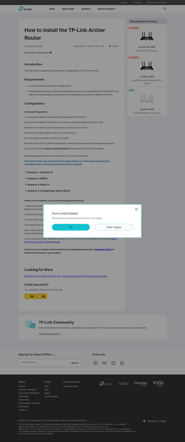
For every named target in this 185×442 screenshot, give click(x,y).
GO (71, 227)
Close (136, 209)
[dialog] (92, 221)
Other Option (114, 227)
